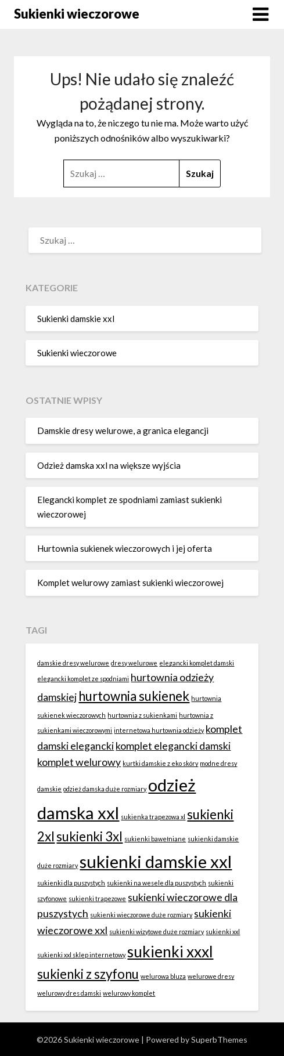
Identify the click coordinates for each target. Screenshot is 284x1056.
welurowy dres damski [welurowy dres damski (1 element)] (69, 993)
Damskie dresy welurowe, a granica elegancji (122, 430)
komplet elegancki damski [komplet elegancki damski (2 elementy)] (173, 746)
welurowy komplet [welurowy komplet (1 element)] (129, 993)
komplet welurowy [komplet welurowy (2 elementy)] (79, 762)
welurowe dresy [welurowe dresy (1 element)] (211, 976)
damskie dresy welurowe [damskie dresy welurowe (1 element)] (73, 663)
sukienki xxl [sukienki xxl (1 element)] (223, 931)
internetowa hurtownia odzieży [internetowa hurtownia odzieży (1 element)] (159, 730)
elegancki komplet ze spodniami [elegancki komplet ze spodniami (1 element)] (83, 678)
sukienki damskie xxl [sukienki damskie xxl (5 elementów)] (156, 861)
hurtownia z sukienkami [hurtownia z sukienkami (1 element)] (142, 715)
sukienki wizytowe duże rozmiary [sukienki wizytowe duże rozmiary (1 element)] (156, 931)
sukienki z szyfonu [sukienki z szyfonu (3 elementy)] (88, 974)
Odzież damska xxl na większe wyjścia (109, 465)
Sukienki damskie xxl (75, 318)
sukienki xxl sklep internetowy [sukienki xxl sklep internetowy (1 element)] (81, 955)
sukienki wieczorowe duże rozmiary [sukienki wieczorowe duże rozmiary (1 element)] (141, 914)
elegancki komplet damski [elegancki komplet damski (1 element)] (196, 663)
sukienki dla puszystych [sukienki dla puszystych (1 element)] (71, 883)
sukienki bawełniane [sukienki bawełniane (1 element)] (155, 838)
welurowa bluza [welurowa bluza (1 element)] (163, 976)
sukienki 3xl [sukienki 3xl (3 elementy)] (89, 836)
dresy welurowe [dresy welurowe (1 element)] (134, 663)
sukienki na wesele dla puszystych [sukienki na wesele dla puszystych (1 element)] (156, 883)
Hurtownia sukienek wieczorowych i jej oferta (124, 548)
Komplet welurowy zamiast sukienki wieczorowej (130, 582)
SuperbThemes (219, 1039)
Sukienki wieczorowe (76, 13)
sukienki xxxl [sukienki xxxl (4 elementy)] (170, 951)
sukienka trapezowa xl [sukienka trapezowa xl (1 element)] (153, 816)
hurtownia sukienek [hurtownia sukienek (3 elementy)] (133, 696)
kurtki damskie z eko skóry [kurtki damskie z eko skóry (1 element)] (160, 763)
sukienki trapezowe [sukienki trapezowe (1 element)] (97, 898)
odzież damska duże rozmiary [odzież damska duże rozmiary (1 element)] (104, 789)
